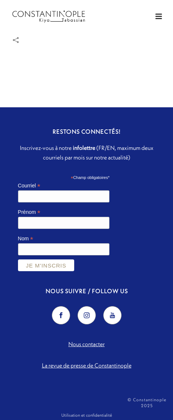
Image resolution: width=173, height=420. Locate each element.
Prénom (29, 212)
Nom (25, 238)
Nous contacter (86, 344)
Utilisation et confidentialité (86, 415)
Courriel (29, 185)
